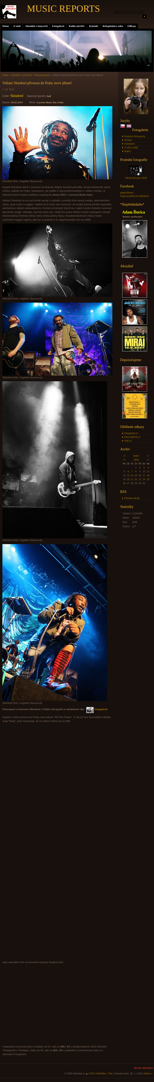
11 (148, 471)
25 (148, 479)
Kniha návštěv (77, 26)
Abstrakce (129, 143)
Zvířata (128, 140)
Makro (127, 151)
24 (144, 479)
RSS (92, 1073)
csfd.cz (128, 440)
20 (128, 479)
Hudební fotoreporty (134, 136)
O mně (17, 26)
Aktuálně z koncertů (36, 26)
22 (136, 479)
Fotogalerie (58, 26)
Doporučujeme (42, 75)
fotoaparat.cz (131, 433)
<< (124, 455)
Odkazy (131, 26)
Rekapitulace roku (113, 26)
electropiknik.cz (132, 437)
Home (5, 26)
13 (128, 475)
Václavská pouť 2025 (136, 178)
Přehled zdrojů (131, 498)
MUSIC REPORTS (63, 8)
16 (139, 475)
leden (136, 455)
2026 (136, 459)
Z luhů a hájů (131, 147)
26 (124, 483)
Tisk (110, 1073)
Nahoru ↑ (148, 1073)
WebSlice (101, 1073)
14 (132, 475)
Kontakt (93, 26)
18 (148, 475)
